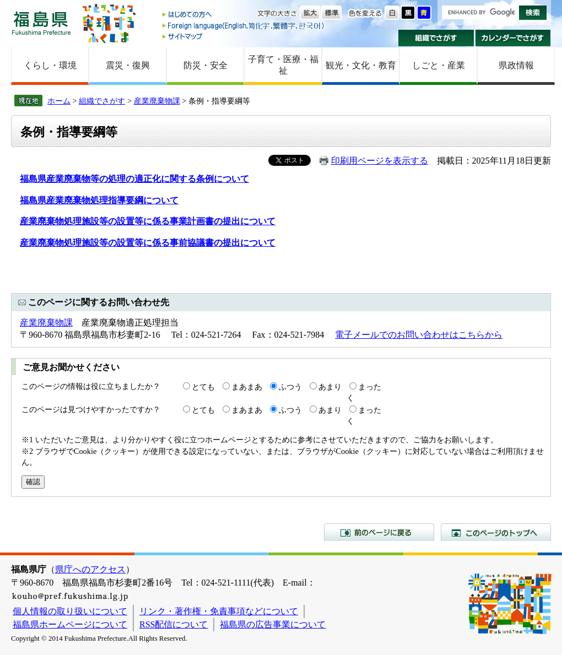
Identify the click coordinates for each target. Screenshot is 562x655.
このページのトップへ (496, 532)
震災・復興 (128, 65)
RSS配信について (173, 624)
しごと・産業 (438, 65)
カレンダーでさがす (513, 38)
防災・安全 (205, 65)
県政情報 (516, 65)
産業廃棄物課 (157, 100)
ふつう (290, 386)
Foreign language (244, 25)
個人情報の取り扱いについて (70, 611)
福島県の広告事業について (273, 624)
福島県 (41, 23)
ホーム (59, 100)
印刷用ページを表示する (379, 160)
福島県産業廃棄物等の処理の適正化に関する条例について (134, 178)
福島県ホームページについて (70, 624)
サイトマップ (244, 36)
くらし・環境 (50, 65)
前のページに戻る (379, 532)
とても (203, 386)
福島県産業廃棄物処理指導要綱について (99, 200)
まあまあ (246, 386)
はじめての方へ (244, 15)
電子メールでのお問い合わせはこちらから (418, 334)
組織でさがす (436, 38)
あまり (330, 386)
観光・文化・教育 (361, 65)
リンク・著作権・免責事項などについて (218, 611)
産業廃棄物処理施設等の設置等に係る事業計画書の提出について (147, 221)
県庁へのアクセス (90, 569)
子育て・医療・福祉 (283, 65)
